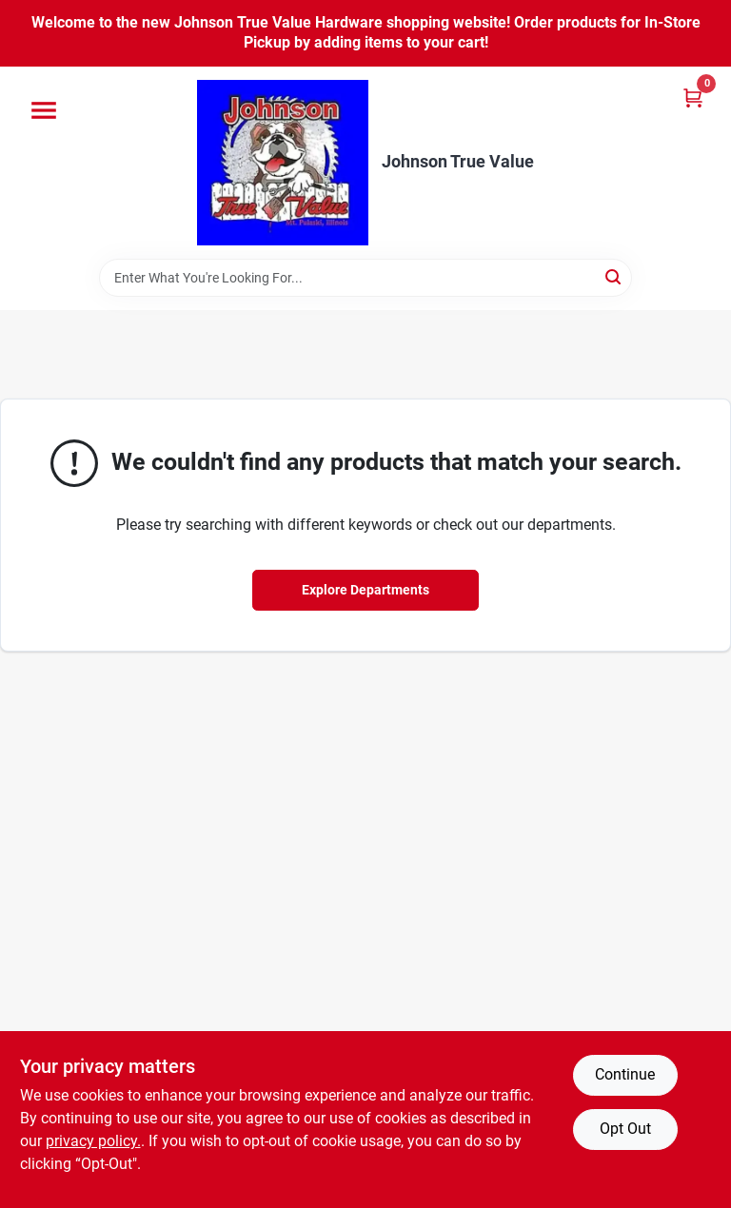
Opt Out (625, 1129)
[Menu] (43, 110)
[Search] (614, 276)
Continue (625, 1074)
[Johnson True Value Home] (282, 162)
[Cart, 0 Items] (692, 97)
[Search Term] (365, 278)
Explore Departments (365, 589)
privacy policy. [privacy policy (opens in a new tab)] (93, 1141)
